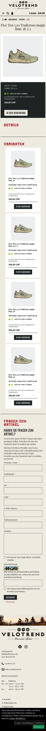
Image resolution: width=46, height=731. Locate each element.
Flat (28, 19)
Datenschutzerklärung (19, 588)
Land (6, 497)
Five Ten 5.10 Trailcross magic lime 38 (22, 310)
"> (5, 19)
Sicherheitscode (10, 564)
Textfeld (7, 531)
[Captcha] (23, 583)
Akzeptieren (39, 726)
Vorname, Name (10, 462)
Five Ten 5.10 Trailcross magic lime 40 (22, 375)
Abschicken (10, 597)
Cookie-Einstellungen (24, 723)
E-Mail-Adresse (10, 508)
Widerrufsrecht (10, 703)
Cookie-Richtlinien (17, 718)
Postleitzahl (9, 474)
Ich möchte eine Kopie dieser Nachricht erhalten (23, 558)
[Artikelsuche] (8, 13)
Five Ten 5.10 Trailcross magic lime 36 (22, 179)
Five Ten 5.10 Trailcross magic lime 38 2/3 (23, 27)
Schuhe (22, 19)
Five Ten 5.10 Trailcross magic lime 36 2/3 (22, 245)
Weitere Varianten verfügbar (23, 185)
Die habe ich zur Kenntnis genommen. (23, 590)
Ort (5, 485)
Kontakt (7, 699)
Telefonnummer (10, 519)
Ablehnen (40, 723)
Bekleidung (13, 19)
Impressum (8, 706)
